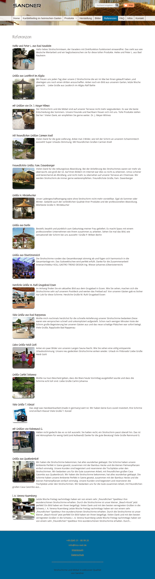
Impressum (77, 550)
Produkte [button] (70, 19)
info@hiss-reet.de (77, 545)
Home (16, 18)
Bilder (98, 18)
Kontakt (140, 18)
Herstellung (86, 18)
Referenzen (110, 18)
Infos (130, 18)
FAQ (122, 18)
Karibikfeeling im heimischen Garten (42, 18)
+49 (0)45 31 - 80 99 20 (77, 540)
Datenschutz (77, 554)
